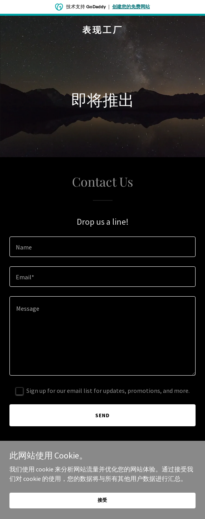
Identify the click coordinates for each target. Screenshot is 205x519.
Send (102, 415)
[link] (102, 31)
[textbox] (102, 247)
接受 (103, 500)
